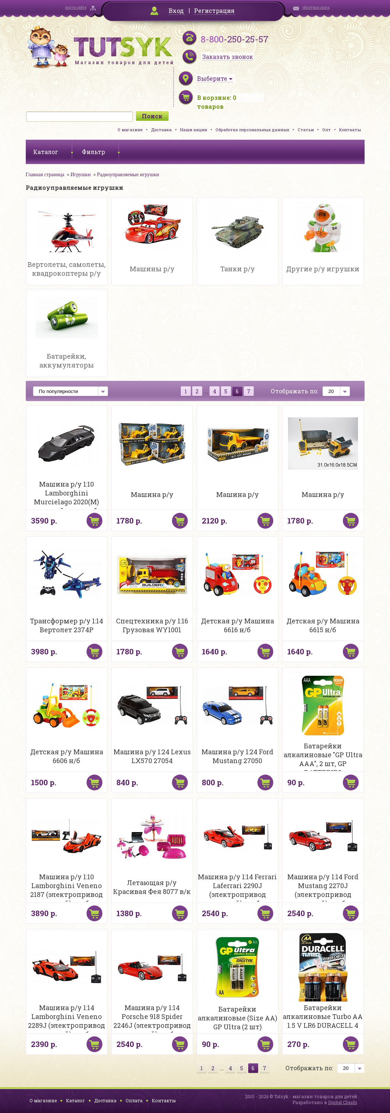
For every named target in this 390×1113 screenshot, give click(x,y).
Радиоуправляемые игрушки (128, 174)
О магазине (130, 129)
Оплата (134, 1100)
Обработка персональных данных (252, 129)
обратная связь (316, 7)
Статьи (306, 129)
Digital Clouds (342, 1102)
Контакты (350, 129)
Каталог (75, 1100)
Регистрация (214, 10)
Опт (326, 129)
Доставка (161, 129)
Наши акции (193, 129)
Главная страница (45, 174)
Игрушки (80, 174)
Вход (176, 10)
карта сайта (76, 7)
